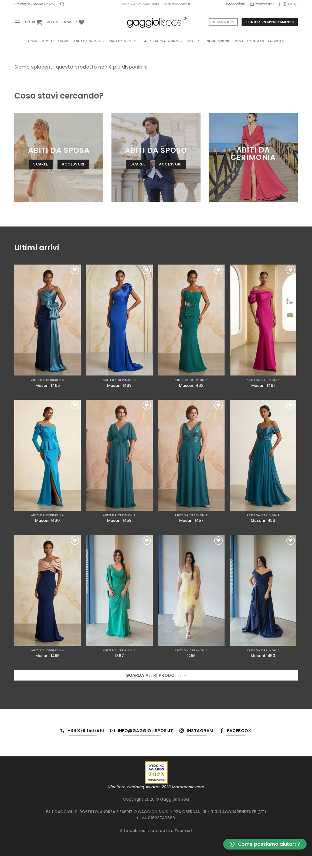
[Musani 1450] (263, 590)
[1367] (119, 590)
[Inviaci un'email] (289, 4)
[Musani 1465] (47, 320)
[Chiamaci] (295, 4)
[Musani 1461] (263, 320)
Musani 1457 (191, 520)
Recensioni (235, 4)
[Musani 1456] (263, 455)
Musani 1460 (47, 520)
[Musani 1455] (47, 590)
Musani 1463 (119, 385)
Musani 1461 (263, 385)
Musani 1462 (191, 385)
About (48, 41)
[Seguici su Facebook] (279, 4)
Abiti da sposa (88, 41)
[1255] (191, 590)
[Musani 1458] (119, 455)
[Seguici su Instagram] (284, 4)
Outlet (194, 41)
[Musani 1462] (191, 320)
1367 (119, 655)
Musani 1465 (47, 385)
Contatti (255, 41)
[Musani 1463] (119, 320)
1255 (191, 655)
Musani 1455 (47, 655)
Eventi (64, 41)
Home (33, 41)
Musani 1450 (263, 655)
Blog (238, 41)
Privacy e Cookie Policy (34, 4)
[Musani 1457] (191, 455)
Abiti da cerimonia (163, 41)
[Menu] (17, 22)
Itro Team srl (179, 830)
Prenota (276, 41)
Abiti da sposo (124, 41)
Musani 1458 (119, 520)
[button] (265, 844)
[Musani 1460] (47, 455)
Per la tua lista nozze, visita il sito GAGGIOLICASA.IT (156, 4)
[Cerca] (62, 4)
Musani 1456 (263, 520)
